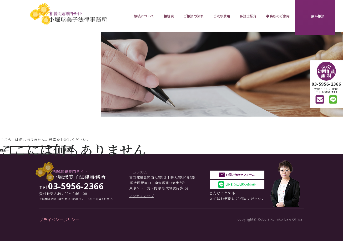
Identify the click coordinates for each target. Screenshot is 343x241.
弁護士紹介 (248, 16)
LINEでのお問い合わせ (241, 184)
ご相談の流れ (193, 16)
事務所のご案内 (278, 16)
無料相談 (318, 16)
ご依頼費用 (221, 16)
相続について (144, 16)
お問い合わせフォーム (240, 175)
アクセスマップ (141, 195)
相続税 (169, 16)
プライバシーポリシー (59, 219)
